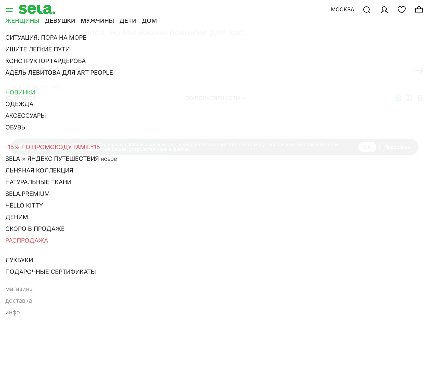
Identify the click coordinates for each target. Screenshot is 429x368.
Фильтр (21, 98)
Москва (342, 9)
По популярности (215, 98)
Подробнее (397, 147)
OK (367, 147)
